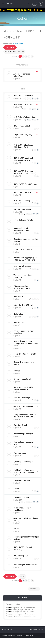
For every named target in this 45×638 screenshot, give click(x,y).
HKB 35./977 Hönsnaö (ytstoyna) (22, 548)
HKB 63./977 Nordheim (23, 104)
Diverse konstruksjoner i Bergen (23, 443)
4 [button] (29, 56)
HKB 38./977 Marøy (21, 200)
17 (30, 501)
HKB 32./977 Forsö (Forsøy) (25, 184)
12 (34, 214)
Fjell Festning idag (21, 497)
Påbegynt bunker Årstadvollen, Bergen (22, 287)
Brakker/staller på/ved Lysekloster (23, 508)
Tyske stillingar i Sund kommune (22, 276)
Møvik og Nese (19, 453)
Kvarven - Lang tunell (22, 379)
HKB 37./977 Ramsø (22, 192)
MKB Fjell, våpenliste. (22, 266)
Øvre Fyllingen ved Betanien (25, 564)
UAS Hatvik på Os (20, 555)
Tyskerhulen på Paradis (23, 219)
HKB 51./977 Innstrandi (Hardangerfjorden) (23, 159)
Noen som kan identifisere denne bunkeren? (24, 388)
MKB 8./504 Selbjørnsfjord (24, 117)
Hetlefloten (18, 313)
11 (30, 214)
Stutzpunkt (17, 43)
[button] (32, 56)
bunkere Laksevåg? (21, 397)
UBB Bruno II (18, 322)
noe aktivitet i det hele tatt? (24, 354)
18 (34, 501)
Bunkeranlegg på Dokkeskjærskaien (21, 229)
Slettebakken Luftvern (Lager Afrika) (25, 519)
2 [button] (23, 56)
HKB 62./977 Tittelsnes (23, 95)
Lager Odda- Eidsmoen (23, 249)
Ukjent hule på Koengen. (23, 433)
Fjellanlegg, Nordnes (22, 480)
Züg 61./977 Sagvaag (22, 134)
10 (27, 214)
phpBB (12, 635)
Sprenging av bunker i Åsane (25, 406)
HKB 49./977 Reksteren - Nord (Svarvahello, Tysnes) (24, 172)
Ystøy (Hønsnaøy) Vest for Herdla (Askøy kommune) (24, 415)
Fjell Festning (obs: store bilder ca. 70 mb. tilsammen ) (25, 471)
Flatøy (16, 488)
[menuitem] (10, 3)
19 (37, 501)
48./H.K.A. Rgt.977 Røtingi (24, 305)
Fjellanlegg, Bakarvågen (23, 461)
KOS (22, 43)
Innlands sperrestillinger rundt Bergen (23, 332)
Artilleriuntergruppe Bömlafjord (21, 75)
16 (27, 501)
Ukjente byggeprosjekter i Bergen (24, 363)
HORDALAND (11, 37)
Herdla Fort (18, 296)
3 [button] (26, 56)
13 (37, 214)
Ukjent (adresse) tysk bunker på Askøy (25, 240)
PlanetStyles (29, 635)
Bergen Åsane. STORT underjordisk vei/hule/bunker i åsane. (25, 343)
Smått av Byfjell (20, 425)
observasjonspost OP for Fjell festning (26, 537)
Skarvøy (16, 370)
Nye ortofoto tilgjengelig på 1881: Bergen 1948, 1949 (25, 258)
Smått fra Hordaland (22, 209)
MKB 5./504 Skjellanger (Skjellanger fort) (23, 146)
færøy (16, 528)
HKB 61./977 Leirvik (21, 125)
